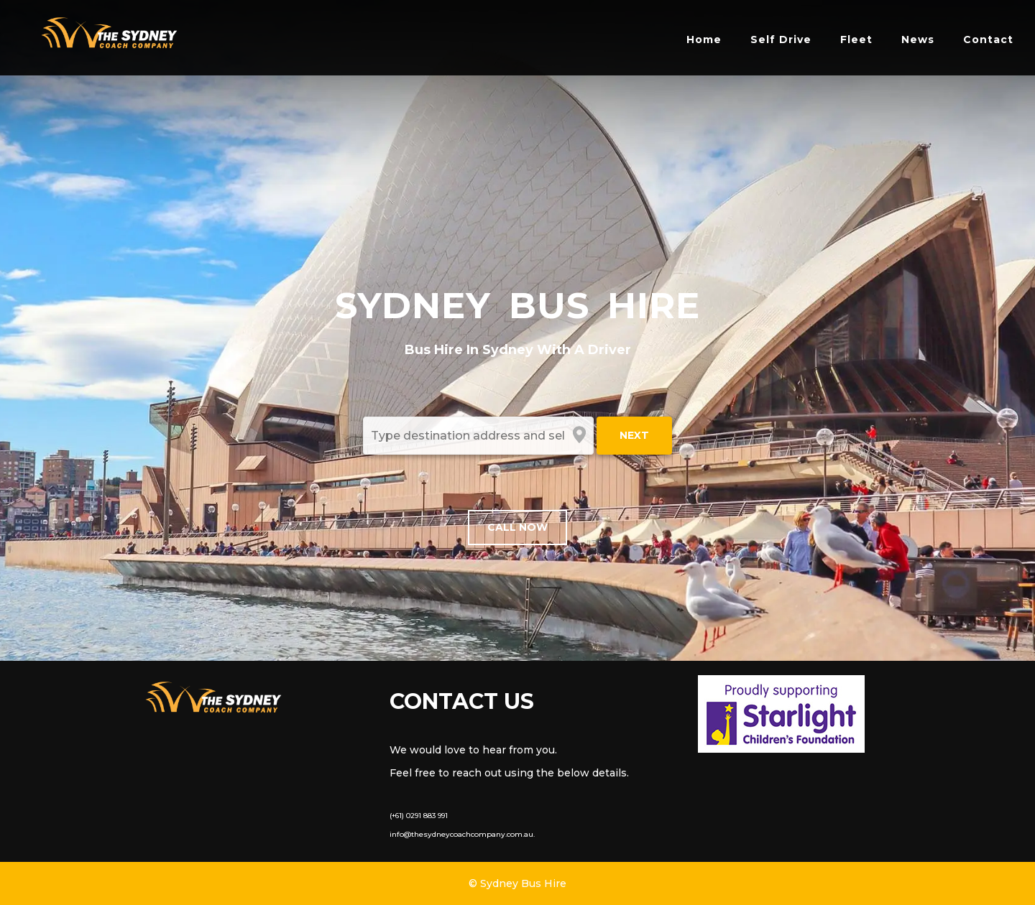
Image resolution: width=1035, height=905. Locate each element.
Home (704, 39)
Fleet (856, 39)
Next (634, 435)
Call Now (517, 527)
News (917, 39)
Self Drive (780, 39)
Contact (988, 39)
